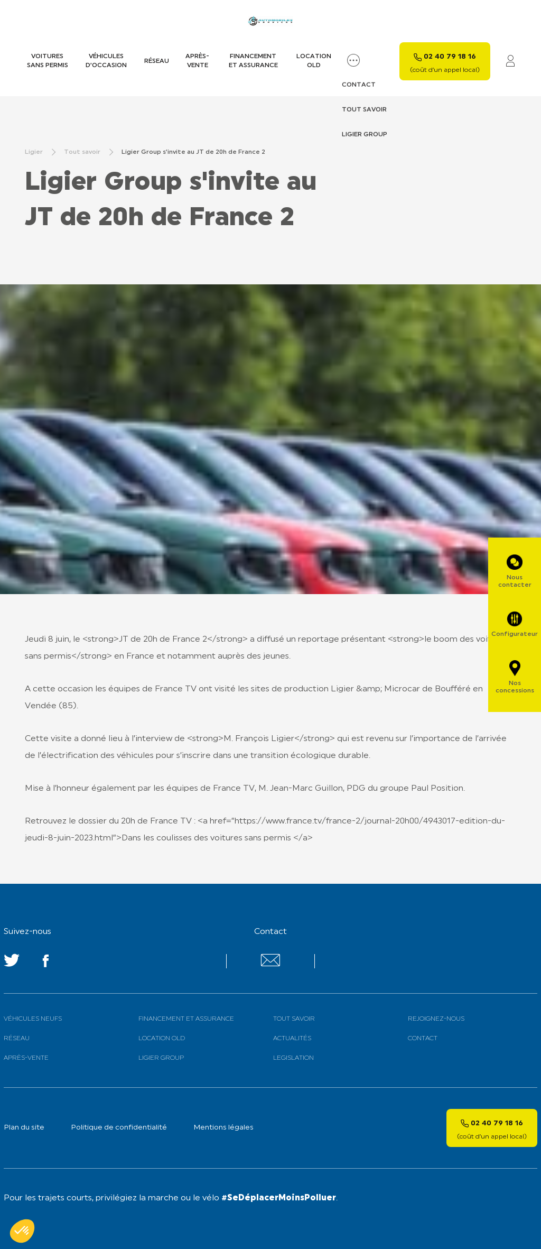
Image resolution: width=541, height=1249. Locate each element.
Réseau (156, 61)
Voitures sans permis (47, 61)
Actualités (292, 1038)
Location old (313, 61)
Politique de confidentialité (119, 1128)
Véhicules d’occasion (106, 61)
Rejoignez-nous (436, 1019)
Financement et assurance (253, 61)
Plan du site (24, 1128)
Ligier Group (161, 1058)
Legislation (293, 1058)
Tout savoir (294, 1019)
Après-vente (197, 61)
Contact (422, 1038)
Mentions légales (223, 1128)
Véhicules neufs (33, 1019)
